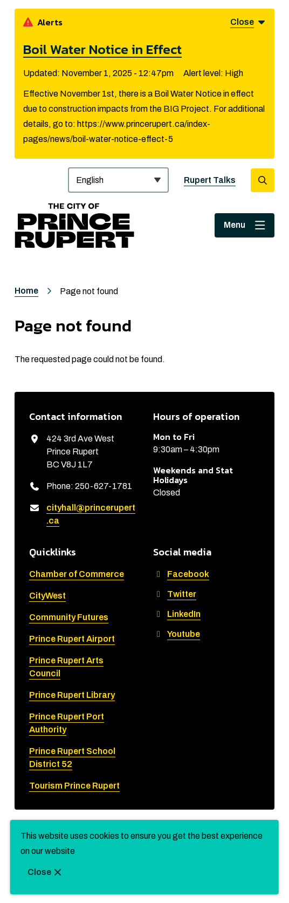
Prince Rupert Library (72, 695)
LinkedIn (177, 614)
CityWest (47, 595)
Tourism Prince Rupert (74, 785)
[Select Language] (118, 180)
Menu (234, 224)
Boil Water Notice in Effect (102, 49)
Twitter (174, 594)
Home (26, 290)
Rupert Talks (210, 180)
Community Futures (68, 617)
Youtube (176, 634)
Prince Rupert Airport (72, 638)
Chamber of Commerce (76, 574)
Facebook (181, 574)
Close (39, 872)
